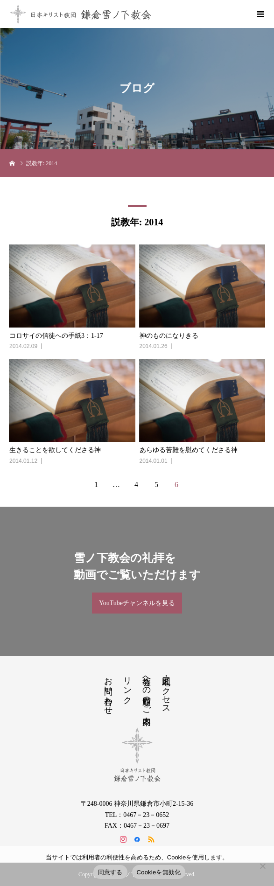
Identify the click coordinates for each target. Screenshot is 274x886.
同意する (110, 872)
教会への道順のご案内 (146, 691)
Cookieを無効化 (159, 872)
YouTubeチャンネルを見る (137, 603)
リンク (127, 685)
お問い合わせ (108, 691)
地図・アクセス (166, 690)
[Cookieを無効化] (262, 866)
